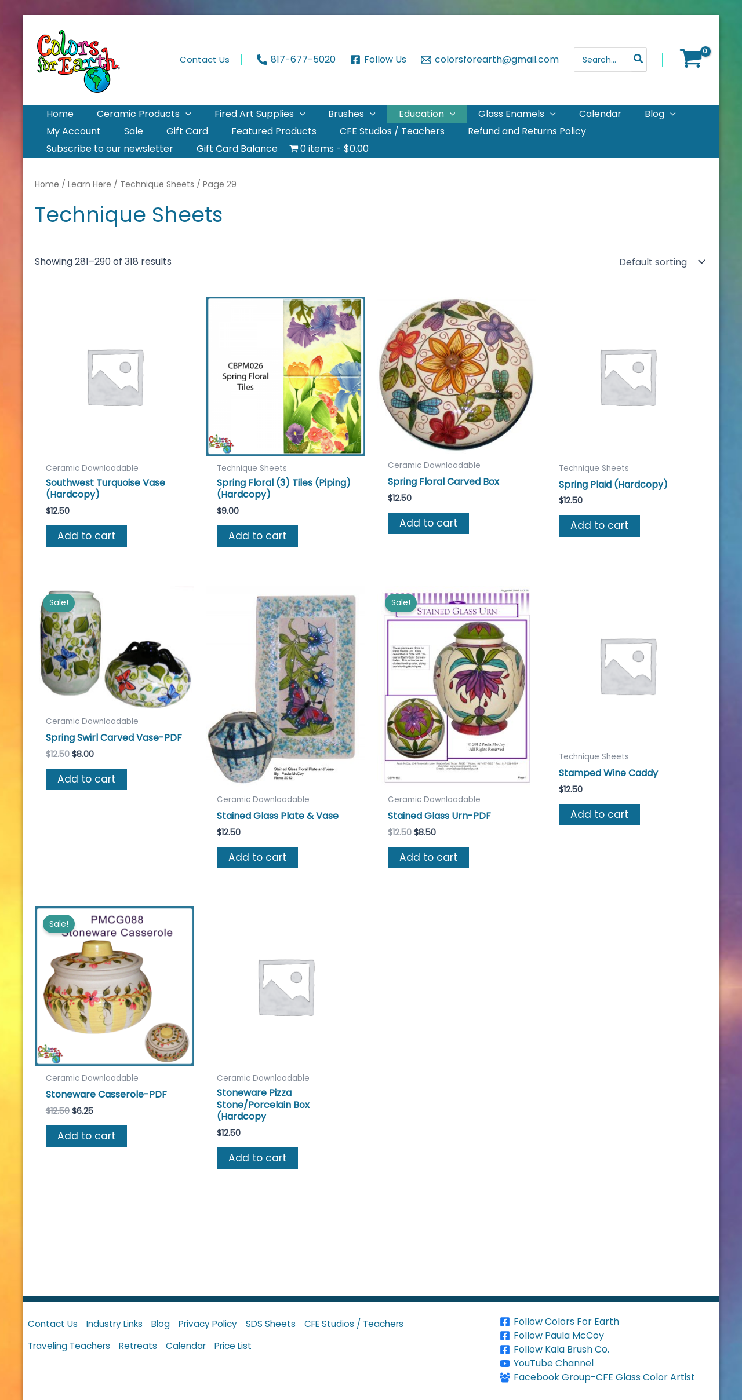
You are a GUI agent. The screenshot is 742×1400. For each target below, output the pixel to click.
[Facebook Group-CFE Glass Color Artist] (608, 1377)
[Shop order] (660, 289)
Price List (254, 1352)
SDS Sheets (295, 1326)
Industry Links (122, 1326)
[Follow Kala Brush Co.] (608, 1349)
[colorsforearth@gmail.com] (489, 59)
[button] (171, 118)
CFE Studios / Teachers (385, 1326)
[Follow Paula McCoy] (608, 1335)
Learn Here (91, 212)
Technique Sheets (160, 212)
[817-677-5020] (296, 59)
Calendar (201, 1352)
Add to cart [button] (87, 565)
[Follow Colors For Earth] (608, 1322)
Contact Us (55, 1326)
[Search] (638, 59)
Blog (174, 1326)
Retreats (149, 1352)
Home (47, 212)
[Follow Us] (378, 59)
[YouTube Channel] (608, 1363)
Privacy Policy (227, 1326)
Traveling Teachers (73, 1352)
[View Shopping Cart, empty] (690, 59)
